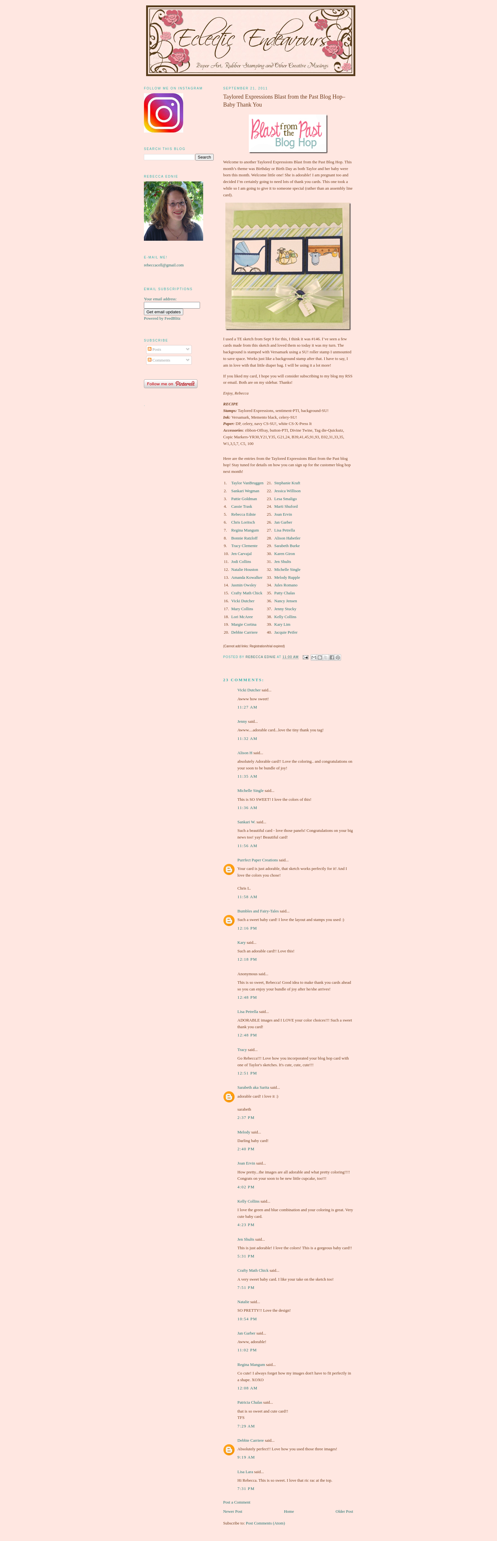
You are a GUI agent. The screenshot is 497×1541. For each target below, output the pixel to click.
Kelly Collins (285, 616)
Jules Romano (285, 585)
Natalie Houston (244, 569)
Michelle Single (287, 569)
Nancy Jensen (285, 600)
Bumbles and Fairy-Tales (258, 911)
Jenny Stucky (285, 608)
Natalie (243, 1301)
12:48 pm (247, 997)
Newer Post (232, 1511)
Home (289, 1511)
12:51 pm (247, 1073)
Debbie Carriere (244, 632)
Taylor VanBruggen (247, 482)
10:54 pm (247, 1318)
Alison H (244, 752)
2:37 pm (246, 1117)
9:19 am (246, 1457)
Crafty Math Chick (246, 593)
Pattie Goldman (244, 498)
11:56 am (247, 845)
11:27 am (247, 707)
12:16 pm (247, 928)
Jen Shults (282, 561)
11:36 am (247, 807)
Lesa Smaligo (285, 498)
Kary (241, 942)
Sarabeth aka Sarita (253, 1087)
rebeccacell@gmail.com (164, 265)
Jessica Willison (287, 490)
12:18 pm (247, 959)
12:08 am (247, 1388)
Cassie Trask (241, 506)
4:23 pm (246, 1224)
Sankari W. (246, 821)
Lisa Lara (245, 1471)
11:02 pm (247, 1350)
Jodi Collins (241, 561)
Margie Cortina (244, 624)
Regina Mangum (245, 530)
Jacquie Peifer (285, 632)
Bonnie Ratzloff (244, 538)
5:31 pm (246, 1256)
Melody (243, 1132)
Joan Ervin (283, 514)
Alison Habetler (287, 538)
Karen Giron (284, 553)
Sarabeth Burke (287, 545)
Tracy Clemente (244, 545)
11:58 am (247, 896)
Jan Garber (283, 522)
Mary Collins (242, 608)
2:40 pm (246, 1148)
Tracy (242, 1049)
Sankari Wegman (245, 490)
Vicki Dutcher (243, 600)
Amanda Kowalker (247, 577)
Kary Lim (282, 624)
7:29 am (246, 1426)
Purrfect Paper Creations (257, 860)
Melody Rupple (287, 577)
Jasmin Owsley (243, 585)
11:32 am (247, 738)
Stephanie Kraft (287, 482)
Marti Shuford (286, 506)
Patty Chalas (284, 593)
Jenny (242, 721)
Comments (159, 360)
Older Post (344, 1511)
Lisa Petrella (284, 530)
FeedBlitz (173, 318)
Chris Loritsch (243, 522)
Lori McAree (242, 616)
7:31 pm (246, 1488)
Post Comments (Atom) (265, 1523)
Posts (154, 349)
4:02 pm (246, 1187)
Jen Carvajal (241, 553)
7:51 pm (246, 1287)
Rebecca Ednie (243, 514)
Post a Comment (236, 1502)
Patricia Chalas (249, 1402)
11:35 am (247, 776)
